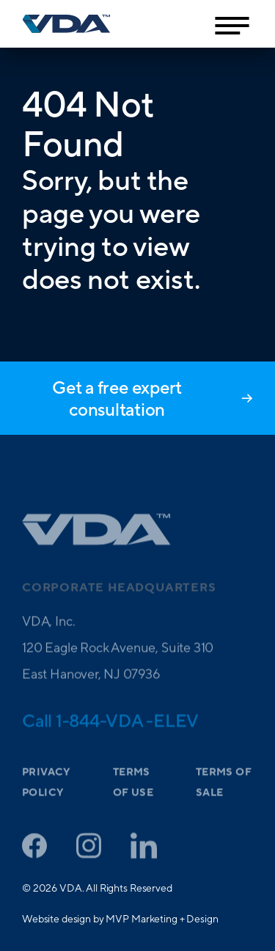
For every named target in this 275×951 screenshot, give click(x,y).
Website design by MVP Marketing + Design (120, 919)
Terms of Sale (224, 792)
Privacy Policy (46, 792)
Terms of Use (133, 792)
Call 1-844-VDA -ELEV (110, 730)
